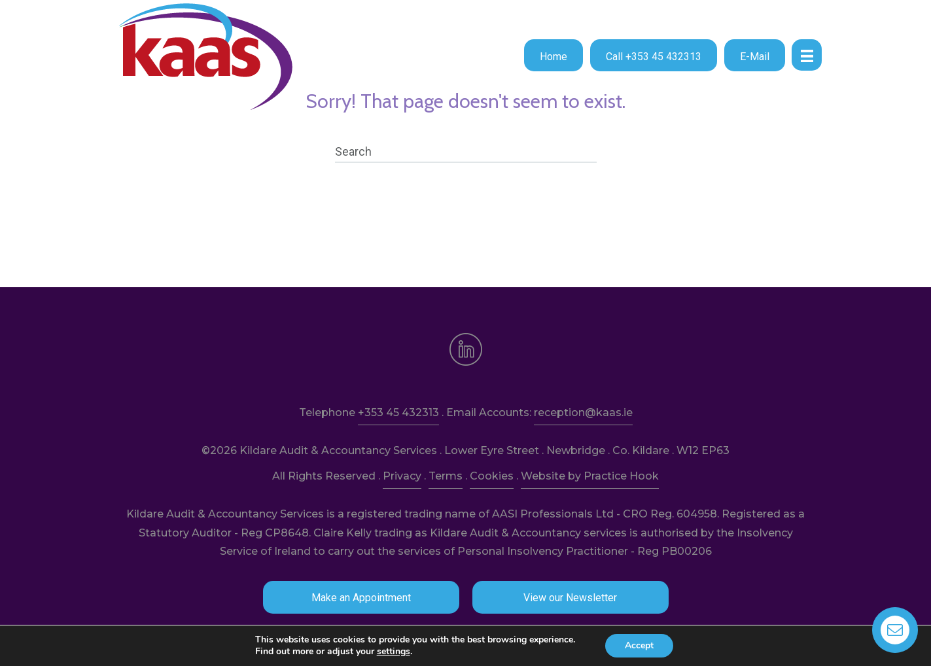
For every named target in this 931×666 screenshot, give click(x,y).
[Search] (466, 152)
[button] (553, 55)
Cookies (492, 476)
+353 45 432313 (398, 412)
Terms (446, 476)
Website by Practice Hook (590, 476)
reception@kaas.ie (583, 412)
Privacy (402, 476)
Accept (639, 645)
